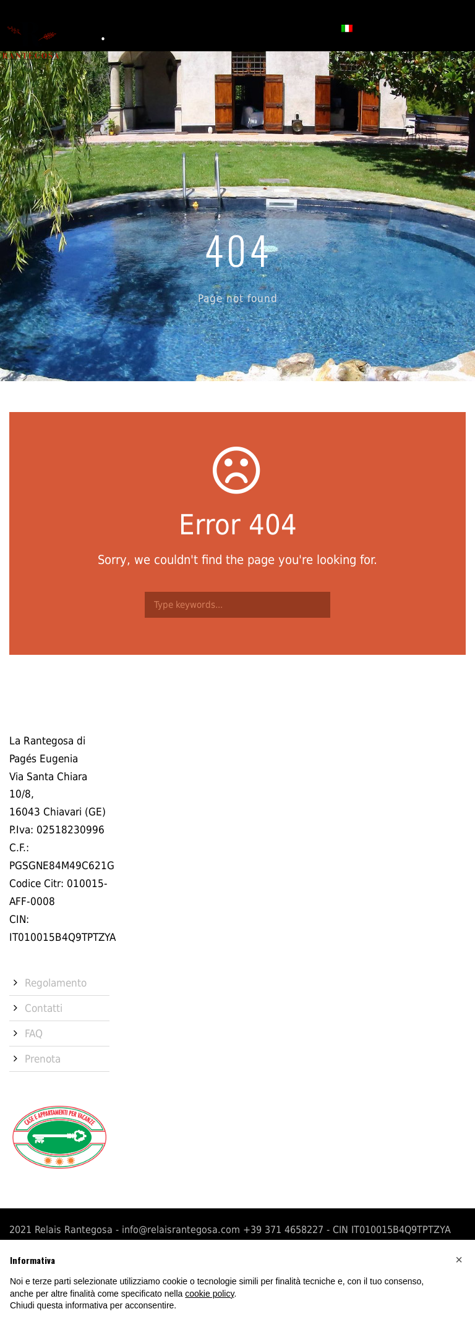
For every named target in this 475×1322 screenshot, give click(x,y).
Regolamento (56, 983)
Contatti (251, 27)
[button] (459, 1259)
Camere (151, 27)
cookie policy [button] (209, 1294)
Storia (103, 27)
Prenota (307, 27)
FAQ (34, 1033)
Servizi (199, 27)
